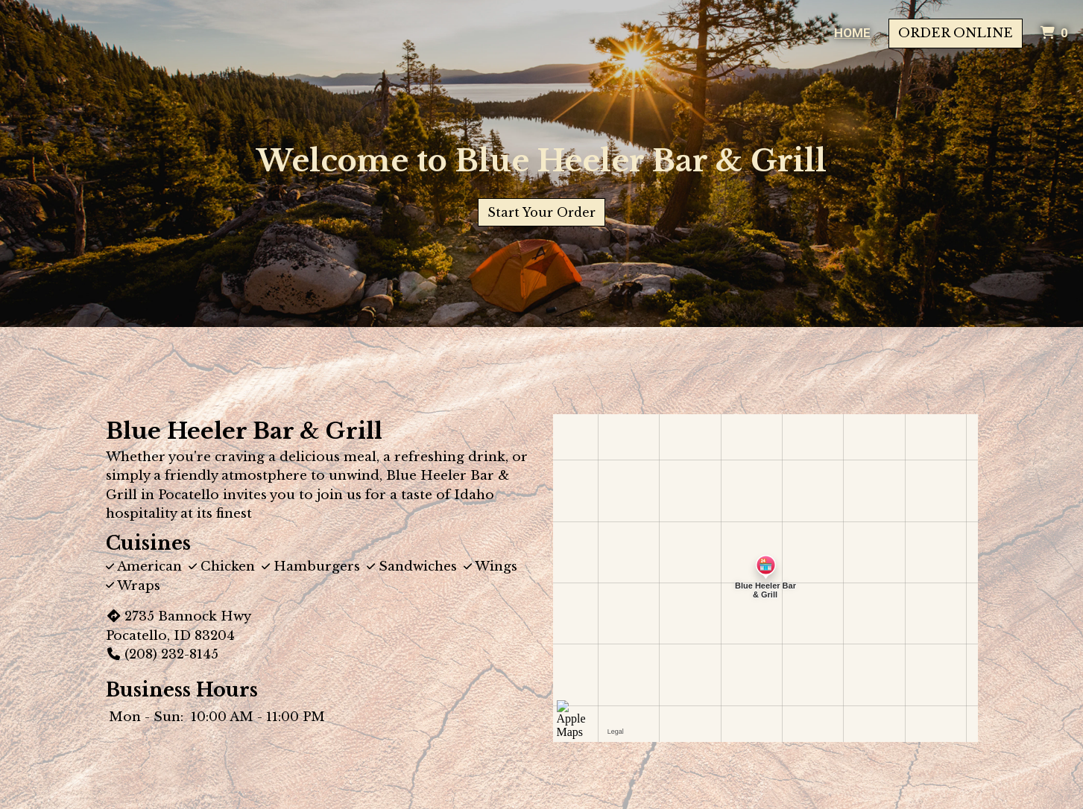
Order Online (955, 33)
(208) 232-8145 (162, 654)
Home (852, 32)
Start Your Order (541, 212)
